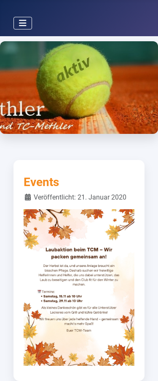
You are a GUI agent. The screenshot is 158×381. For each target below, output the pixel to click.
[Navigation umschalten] (22, 23)
